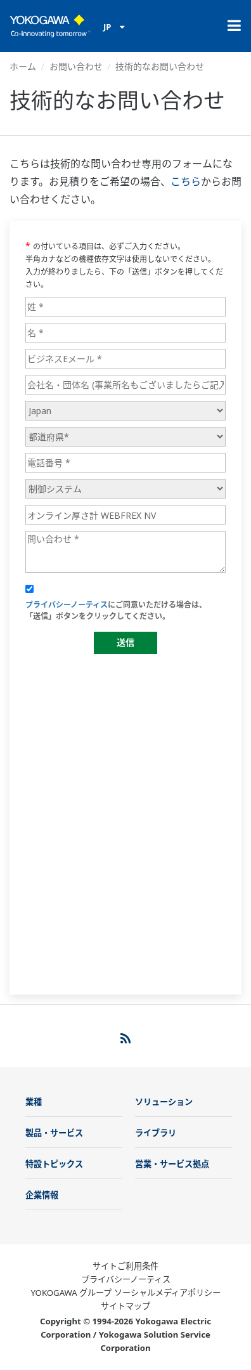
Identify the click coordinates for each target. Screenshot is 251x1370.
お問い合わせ (76, 66)
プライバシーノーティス (126, 1279)
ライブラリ (155, 1132)
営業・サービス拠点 (172, 1164)
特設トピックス (54, 1164)
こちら (186, 181)
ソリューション (164, 1101)
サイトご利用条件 (125, 1266)
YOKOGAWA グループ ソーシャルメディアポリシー (125, 1292)
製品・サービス (54, 1132)
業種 (33, 1101)
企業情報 (41, 1195)
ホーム (23, 66)
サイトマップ (125, 1306)
